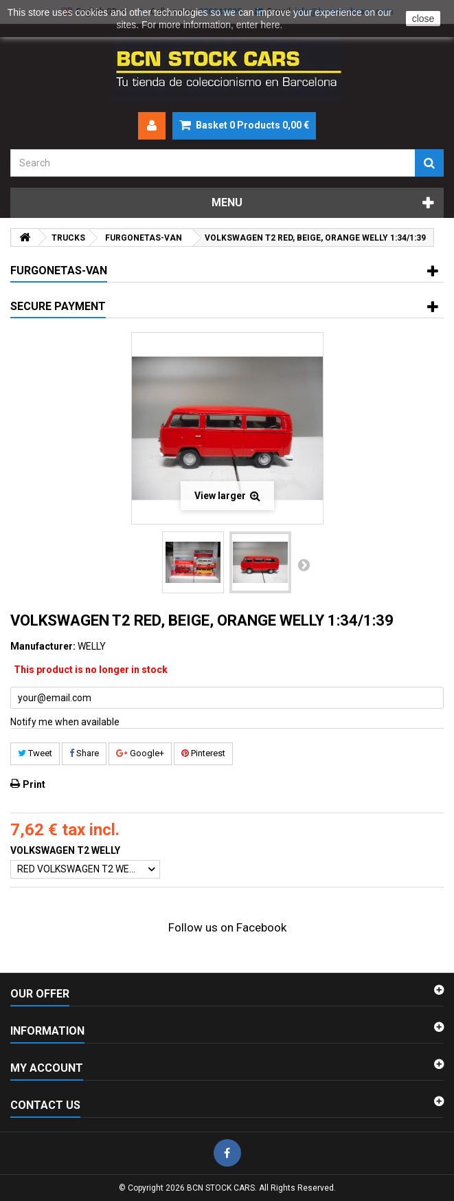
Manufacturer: (43, 646)
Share (84, 753)
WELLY (92, 646)
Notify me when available (65, 721)
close (423, 18)
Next (303, 564)
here (270, 24)
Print (34, 784)
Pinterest (203, 753)
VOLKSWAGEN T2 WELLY (66, 850)
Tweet (35, 753)
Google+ (140, 753)
